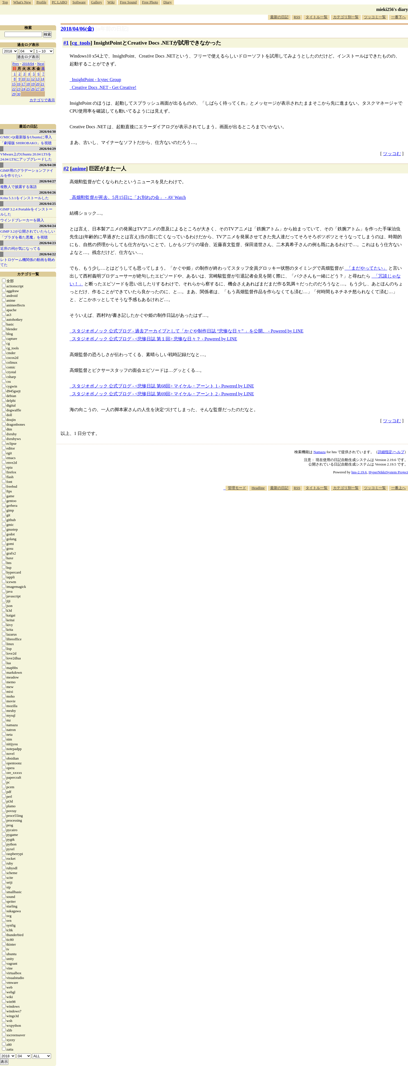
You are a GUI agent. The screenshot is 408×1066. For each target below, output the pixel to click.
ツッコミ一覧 (375, 17)
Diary (167, 2)
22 (14, 89)
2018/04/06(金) (77, 29)
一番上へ (398, 488)
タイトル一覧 (316, 17)
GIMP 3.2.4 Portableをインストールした (26, 211)
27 (38, 89)
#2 (66, 168)
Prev (15, 63)
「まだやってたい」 (367, 268)
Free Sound (128, 2)
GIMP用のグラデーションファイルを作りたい (26, 173)
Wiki (110, 2)
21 (42, 84)
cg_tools (81, 43)
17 (23, 84)
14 (42, 79)
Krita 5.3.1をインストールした (24, 198)
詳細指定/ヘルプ (391, 452)
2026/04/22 (47, 254)
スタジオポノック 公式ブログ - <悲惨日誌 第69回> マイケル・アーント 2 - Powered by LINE (163, 393)
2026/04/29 (47, 148)
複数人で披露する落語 (18, 187)
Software (79, 2)
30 (18, 94)
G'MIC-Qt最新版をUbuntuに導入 (26, 137)
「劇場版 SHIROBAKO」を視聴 (26, 143)
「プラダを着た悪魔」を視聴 (24, 237)
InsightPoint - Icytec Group (96, 79)
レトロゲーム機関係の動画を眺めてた (27, 262)
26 (33, 89)
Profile (41, 2)
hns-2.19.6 (359, 472)
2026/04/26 (47, 192)
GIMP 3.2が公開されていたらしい (27, 231)
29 (14, 94)
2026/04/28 (47, 165)
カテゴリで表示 (42, 100)
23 (18, 89)
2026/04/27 (47, 181)
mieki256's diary (392, 9)
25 (28, 89)
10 (23, 79)
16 (18, 84)
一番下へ (398, 17)
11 (28, 79)
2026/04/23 (47, 243)
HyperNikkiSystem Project (388, 472)
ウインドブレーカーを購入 (22, 220)
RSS (297, 17)
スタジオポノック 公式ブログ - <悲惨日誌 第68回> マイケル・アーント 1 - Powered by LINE (163, 386)
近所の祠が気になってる (20, 248)
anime (79, 168)
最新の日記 (279, 17)
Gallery (96, 2)
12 (33, 79)
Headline (258, 488)
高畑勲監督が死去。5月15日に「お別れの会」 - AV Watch (129, 197)
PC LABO (59, 2)
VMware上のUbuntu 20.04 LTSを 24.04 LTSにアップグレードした (26, 156)
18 (28, 84)
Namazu (319, 452)
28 (42, 89)
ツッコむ (392, 153)
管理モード (237, 488)
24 (23, 89)
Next (40, 63)
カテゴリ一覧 (28, 274)
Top (5, 2)
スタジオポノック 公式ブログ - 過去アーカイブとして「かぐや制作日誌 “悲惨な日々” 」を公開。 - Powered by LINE (187, 331)
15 (14, 84)
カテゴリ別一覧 (346, 17)
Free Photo (150, 2)
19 (33, 84)
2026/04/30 (47, 131)
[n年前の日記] (112, 29)
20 (38, 84)
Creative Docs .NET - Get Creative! (104, 87)
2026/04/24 (47, 226)
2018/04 (28, 63)
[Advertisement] (306, 508)
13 (38, 79)
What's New (22, 2)
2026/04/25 (47, 203)
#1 (66, 43)
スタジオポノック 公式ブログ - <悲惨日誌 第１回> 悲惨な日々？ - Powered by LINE (154, 338)
